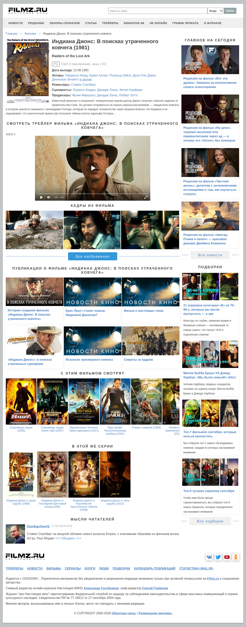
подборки (121, 568)
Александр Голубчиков (101, 588)
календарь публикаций (154, 568)
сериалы (73, 568)
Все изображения (93, 256)
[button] (174, 230)
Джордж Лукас (107, 89)
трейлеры (110, 23)
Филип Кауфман (130, 89)
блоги (90, 568)
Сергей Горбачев (155, 588)
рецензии (36, 23)
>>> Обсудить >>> (68, 538)
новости (15, 23)
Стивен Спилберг (83, 84)
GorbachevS (38, 526)
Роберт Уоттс (128, 95)
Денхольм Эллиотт (65, 79)
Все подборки (210, 521)
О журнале (213, 23)
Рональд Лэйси (120, 75)
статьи (91, 23)
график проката (185, 23)
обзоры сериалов (65, 23)
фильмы (53, 568)
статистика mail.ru (196, 568)
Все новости (210, 255)
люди (104, 568)
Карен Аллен (98, 75)
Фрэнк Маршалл (83, 95)
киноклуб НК (134, 23)
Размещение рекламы (155, 613)
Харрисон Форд (76, 75)
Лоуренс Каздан (84, 89)
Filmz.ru (213, 578)
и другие (86, 79)
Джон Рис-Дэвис (144, 75)
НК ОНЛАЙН (158, 23)
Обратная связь (124, 613)
